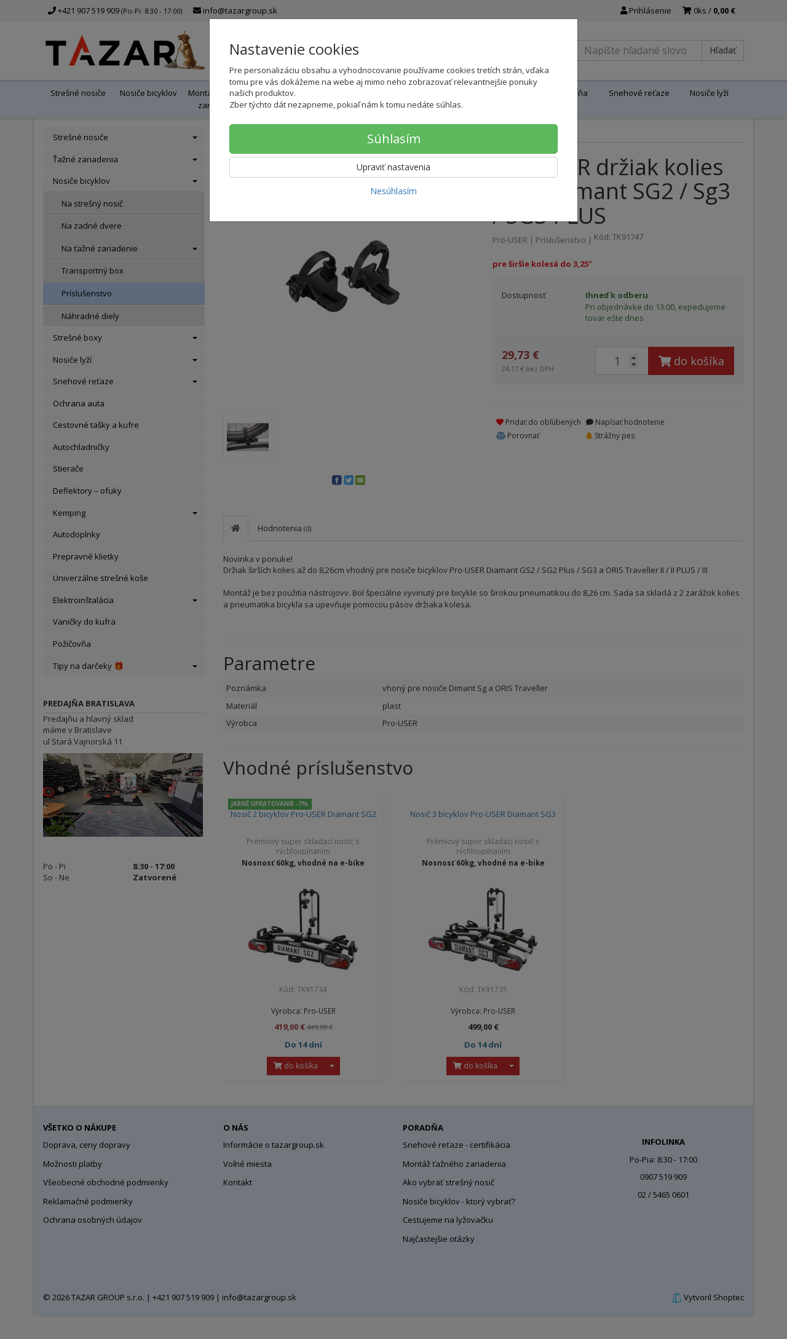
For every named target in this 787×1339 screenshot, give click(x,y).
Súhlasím (394, 138)
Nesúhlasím (393, 191)
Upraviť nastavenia (393, 167)
